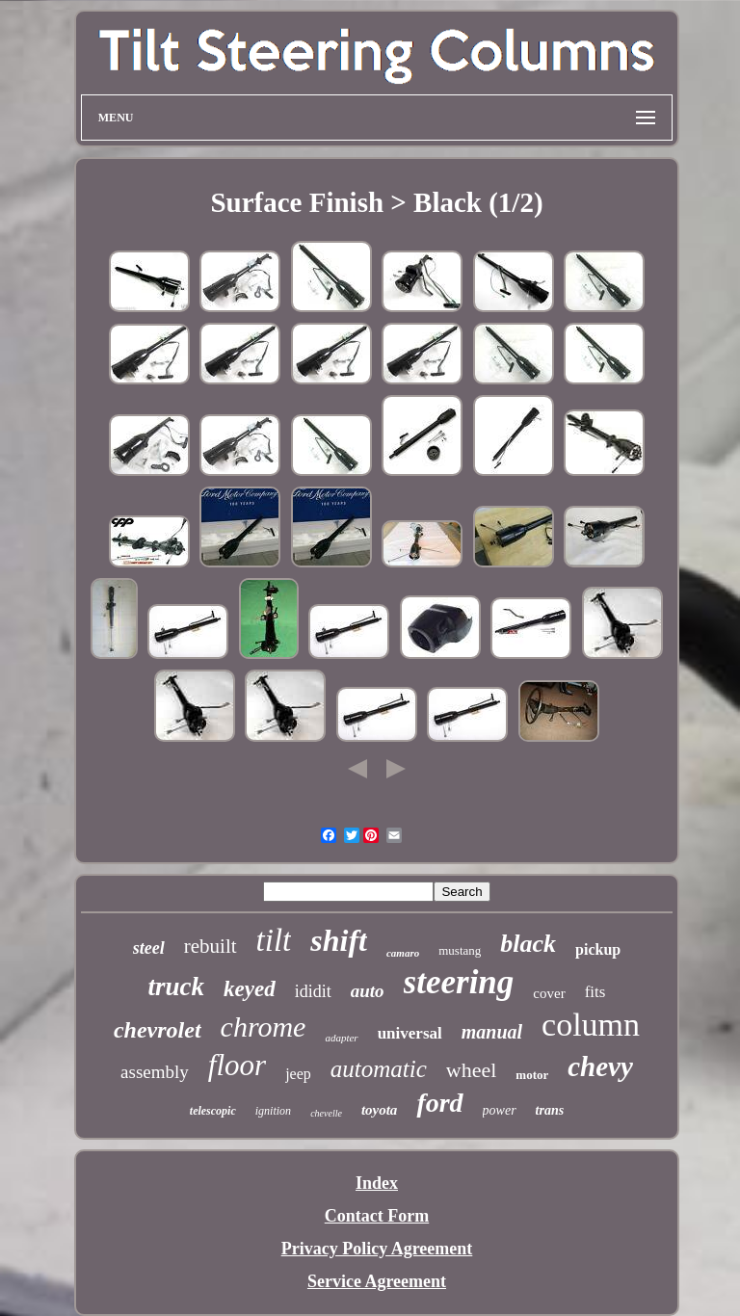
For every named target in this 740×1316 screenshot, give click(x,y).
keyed (250, 989)
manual (492, 1031)
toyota (379, 1110)
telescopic (213, 1111)
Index (377, 1183)
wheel (471, 1070)
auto (367, 991)
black (528, 944)
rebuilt (210, 946)
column (591, 1024)
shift (338, 940)
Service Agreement (376, 1281)
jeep (298, 1074)
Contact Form (377, 1215)
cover (549, 993)
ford (439, 1103)
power (499, 1110)
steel (149, 948)
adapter (341, 1037)
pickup (598, 949)
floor (237, 1065)
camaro (402, 953)
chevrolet (157, 1029)
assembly (154, 1072)
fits (595, 992)
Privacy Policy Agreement (377, 1248)
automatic (378, 1069)
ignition (273, 1111)
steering (459, 982)
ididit (313, 991)
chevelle (326, 1113)
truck (176, 986)
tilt (274, 940)
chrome (263, 1026)
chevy (600, 1066)
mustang (459, 950)
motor (531, 1074)
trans (550, 1110)
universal (410, 1033)
